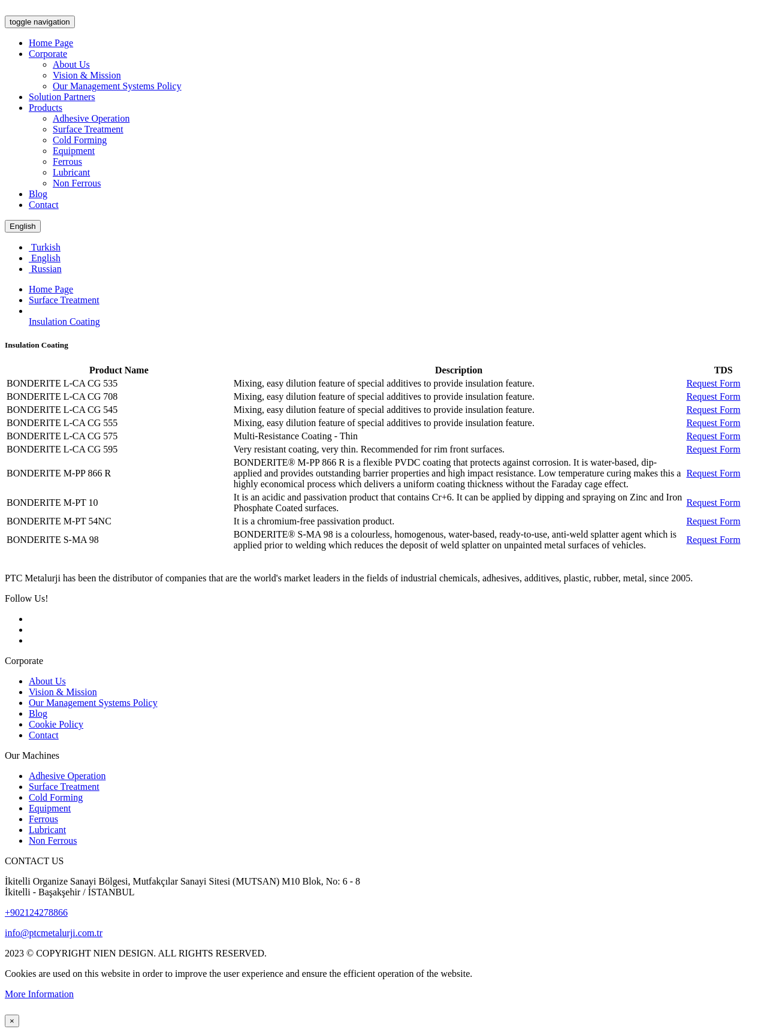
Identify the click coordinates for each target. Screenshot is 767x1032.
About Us (71, 64)
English (23, 226)
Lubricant (71, 172)
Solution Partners (62, 97)
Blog (38, 194)
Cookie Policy (56, 724)
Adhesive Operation (91, 118)
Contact (44, 205)
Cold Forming (80, 140)
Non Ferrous (77, 183)
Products (45, 107)
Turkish (45, 247)
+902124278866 (36, 912)
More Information (39, 994)
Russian (45, 269)
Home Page (51, 43)
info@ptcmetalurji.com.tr (53, 933)
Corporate (48, 54)
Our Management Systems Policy (117, 86)
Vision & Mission (87, 75)
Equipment (74, 151)
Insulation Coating (64, 321)
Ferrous (67, 161)
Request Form (713, 383)
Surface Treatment (88, 129)
